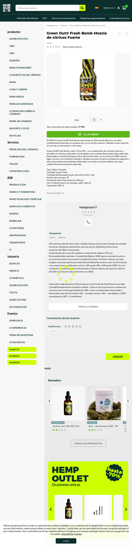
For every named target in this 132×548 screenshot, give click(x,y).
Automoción (18, 306)
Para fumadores (20, 67)
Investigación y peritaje (25, 199)
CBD (11, 45)
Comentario (53, 330)
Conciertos (17, 342)
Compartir (127, 33)
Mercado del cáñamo (27, 18)
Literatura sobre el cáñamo (22, 112)
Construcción (19, 171)
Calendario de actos (120, 18)
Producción (17, 184)
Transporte (17, 242)
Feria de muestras (21, 335)
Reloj (119, 34)
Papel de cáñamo (20, 121)
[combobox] (96, 8)
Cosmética (16, 278)
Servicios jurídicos (22, 206)
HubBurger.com (52, 25)
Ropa (12, 82)
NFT (45, 18)
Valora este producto (72, 46)
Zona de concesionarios (64, 18)
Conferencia (18, 327)
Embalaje (15, 220)
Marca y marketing (22, 191)
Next (128, 401)
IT (10, 249)
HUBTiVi (14, 349)
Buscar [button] (82, 8)
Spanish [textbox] (96, 8)
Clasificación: (54, 326)
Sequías (14, 60)
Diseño (14, 213)
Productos (63, 25)
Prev (49, 401)
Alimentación (18, 38)
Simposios (16, 320)
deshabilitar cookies (71, 533)
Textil (13, 292)
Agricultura (17, 299)
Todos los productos (88, 443)
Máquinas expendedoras (92, 18)
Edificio (14, 263)
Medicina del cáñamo (23, 149)
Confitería (16, 228)
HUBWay (14, 362)
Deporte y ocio (19, 128)
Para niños (16, 96)
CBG (11, 53)
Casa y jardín (18, 89)
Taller (13, 163)
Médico (14, 270)
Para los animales (21, 103)
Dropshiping (17, 235)
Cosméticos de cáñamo (25, 74)
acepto (66, 541)
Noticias (15, 135)
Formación (16, 156)
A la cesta (91, 134)
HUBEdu (14, 356)
